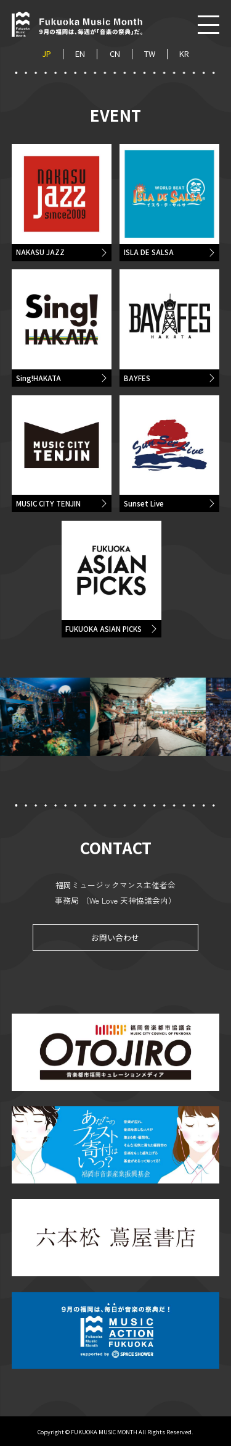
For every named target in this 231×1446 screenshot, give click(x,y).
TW (149, 54)
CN (115, 54)
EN (80, 54)
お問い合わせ (115, 939)
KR (184, 54)
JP (46, 54)
